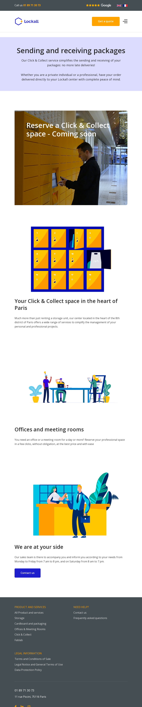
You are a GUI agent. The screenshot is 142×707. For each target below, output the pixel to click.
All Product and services (29, 612)
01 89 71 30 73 (32, 5)
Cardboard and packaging (30, 623)
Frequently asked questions (90, 618)
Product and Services (30, 607)
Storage (19, 618)
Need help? (81, 607)
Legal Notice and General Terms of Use (39, 664)
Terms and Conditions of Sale (33, 659)
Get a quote (106, 21)
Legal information (28, 653)
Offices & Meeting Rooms (30, 629)
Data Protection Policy (28, 670)
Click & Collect (23, 634)
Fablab (19, 640)
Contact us (28, 573)
